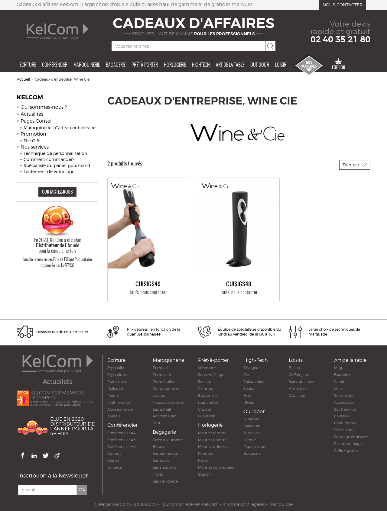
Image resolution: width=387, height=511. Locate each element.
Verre (338, 388)
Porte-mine (117, 381)
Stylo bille (115, 367)
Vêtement (207, 367)
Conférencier (54, 64)
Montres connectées (216, 467)
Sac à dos (161, 460)
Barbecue (252, 453)
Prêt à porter (145, 64)
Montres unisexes (213, 446)
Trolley (158, 474)
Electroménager (348, 444)
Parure (113, 395)
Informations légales (244, 504)
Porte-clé (160, 367)
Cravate (204, 409)
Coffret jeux (299, 374)
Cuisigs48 (238, 284)
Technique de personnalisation (55, 153)
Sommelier (343, 395)
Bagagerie (115, 64)
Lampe (249, 440)
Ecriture (28, 64)
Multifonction (119, 402)
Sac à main (162, 409)
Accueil (23, 79)
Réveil (203, 460)
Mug (338, 367)
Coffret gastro (346, 450)
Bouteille (342, 374)
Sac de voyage (165, 481)
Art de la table (230, 64)
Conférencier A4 (121, 433)
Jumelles (251, 433)
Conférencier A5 (121, 440)
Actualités (32, 114)
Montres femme (212, 433)
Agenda (114, 453)
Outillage (297, 395)
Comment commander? (49, 159)
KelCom (121, 504)
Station (204, 474)
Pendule (205, 453)
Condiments (345, 423)
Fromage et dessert (351, 437)
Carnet (113, 460)
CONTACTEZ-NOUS (57, 191)
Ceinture (205, 388)
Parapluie (251, 426)
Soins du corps (301, 381)
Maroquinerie (86, 64)
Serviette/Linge (211, 374)
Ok (82, 490)
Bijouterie (206, 416)
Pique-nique (254, 446)
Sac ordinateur (165, 453)
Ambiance (298, 388)
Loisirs (296, 360)
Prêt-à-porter (213, 360)
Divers (248, 402)
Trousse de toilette (168, 402)
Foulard (204, 381)
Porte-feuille (163, 381)
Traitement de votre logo (49, 171)
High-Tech (255, 360)
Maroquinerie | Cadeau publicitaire (60, 127)
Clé (246, 374)
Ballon (294, 367)
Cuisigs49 (148, 284)
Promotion (33, 134)
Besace (159, 446)
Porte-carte (162, 374)
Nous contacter (343, 4)
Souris (248, 388)
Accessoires (344, 402)
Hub (247, 395)
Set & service (345, 409)
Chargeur (251, 367)
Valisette (114, 467)
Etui (156, 423)
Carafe (339, 381)
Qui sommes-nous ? (44, 107)
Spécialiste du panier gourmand (57, 165)
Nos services (35, 147)
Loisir (280, 64)
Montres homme (213, 440)
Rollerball (115, 388)
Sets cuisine (344, 430)
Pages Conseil (37, 121)
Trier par (355, 164)
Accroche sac (164, 416)
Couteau (341, 416)
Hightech (201, 64)
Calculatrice (253, 381)
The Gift (32, 140)
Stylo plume (117, 374)
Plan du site (280, 504)
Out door (259, 64)
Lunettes (251, 419)
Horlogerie (175, 64)
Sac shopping (165, 467)
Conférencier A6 (121, 446)
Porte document (167, 440)
